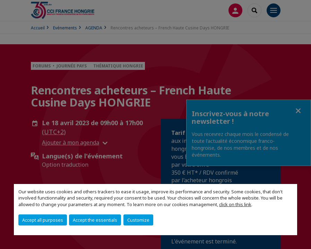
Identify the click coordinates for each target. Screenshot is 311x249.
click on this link (235, 204)
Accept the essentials (95, 220)
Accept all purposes (42, 220)
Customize (138, 220)
